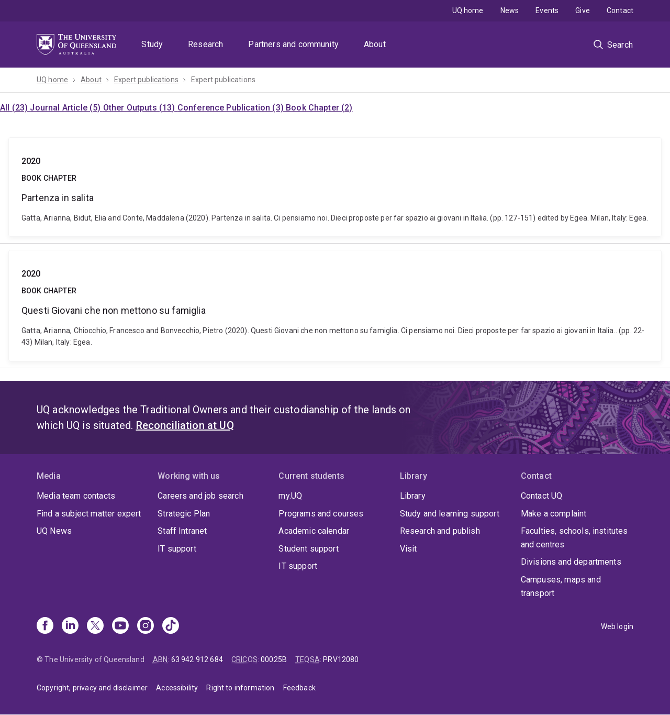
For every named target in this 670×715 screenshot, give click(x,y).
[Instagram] (145, 626)
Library (413, 496)
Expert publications (146, 79)
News (509, 10)
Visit (408, 549)
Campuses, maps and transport (561, 586)
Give (582, 10)
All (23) (15, 108)
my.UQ (290, 496)
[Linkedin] (70, 626)
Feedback (299, 688)
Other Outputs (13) (140, 108)
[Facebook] (45, 626)
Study (152, 44)
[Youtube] (120, 626)
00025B (274, 659)
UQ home (468, 10)
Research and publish (440, 531)
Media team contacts (76, 496)
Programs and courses (320, 514)
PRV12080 (341, 659)
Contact (620, 10)
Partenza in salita (335, 187)
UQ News (54, 531)
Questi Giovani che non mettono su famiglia (335, 305)
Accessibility (177, 688)
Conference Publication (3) (231, 108)
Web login (617, 626)
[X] (95, 626)
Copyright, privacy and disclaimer (92, 688)
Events (547, 10)
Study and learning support (449, 514)
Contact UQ (542, 496)
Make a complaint (554, 514)
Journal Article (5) (66, 108)
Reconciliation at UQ (185, 425)
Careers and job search (200, 496)
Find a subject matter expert (89, 514)
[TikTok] (170, 626)
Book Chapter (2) (319, 108)
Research (205, 44)
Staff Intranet (182, 531)
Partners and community (293, 44)
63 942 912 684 (197, 659)
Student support (308, 549)
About (375, 44)
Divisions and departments (571, 562)
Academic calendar (313, 531)
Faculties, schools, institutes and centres (574, 537)
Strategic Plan (184, 514)
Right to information (240, 688)
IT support (177, 549)
